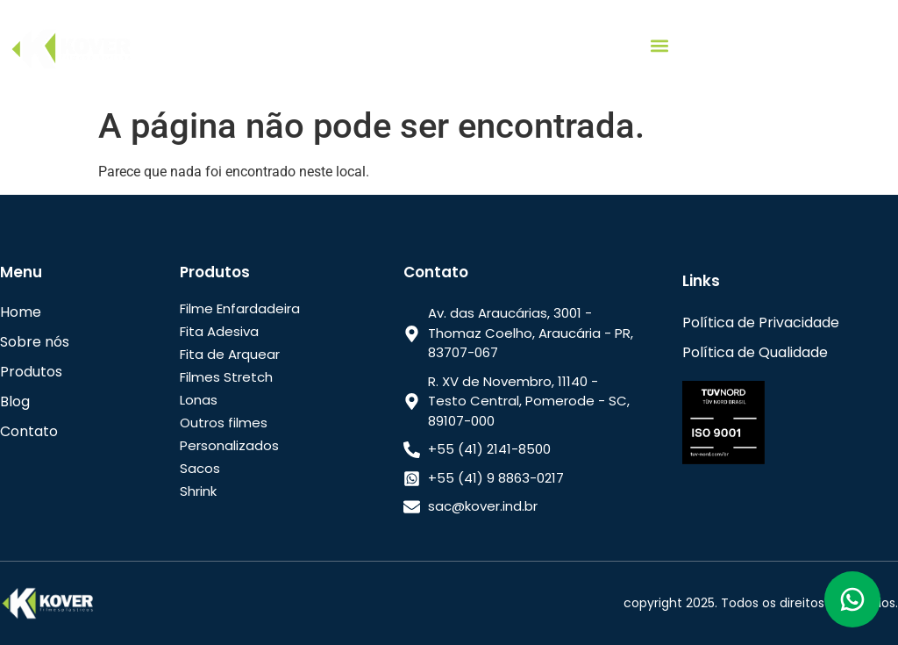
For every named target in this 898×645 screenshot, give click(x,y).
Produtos (31, 372)
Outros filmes (223, 422)
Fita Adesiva (219, 331)
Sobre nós (34, 342)
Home (20, 312)
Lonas (198, 400)
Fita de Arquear (230, 354)
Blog (15, 401)
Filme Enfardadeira (240, 308)
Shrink (198, 491)
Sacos (200, 468)
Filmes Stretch (226, 377)
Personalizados (229, 445)
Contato (29, 431)
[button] (659, 45)
